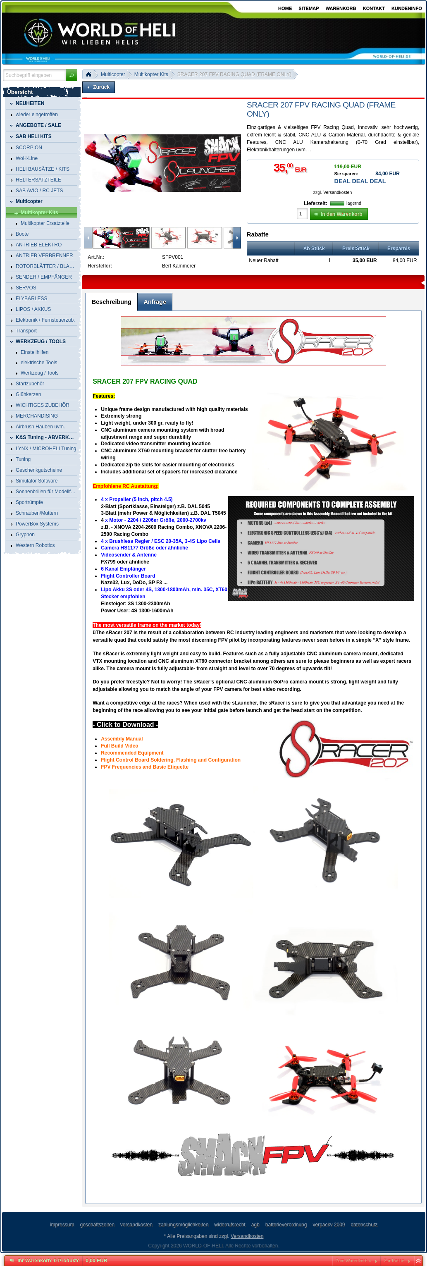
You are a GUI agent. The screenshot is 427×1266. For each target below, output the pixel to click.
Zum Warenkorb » (353, 1260)
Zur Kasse (394, 1260)
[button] (71, 75)
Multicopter (113, 74)
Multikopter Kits (151, 74)
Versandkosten (337, 192)
